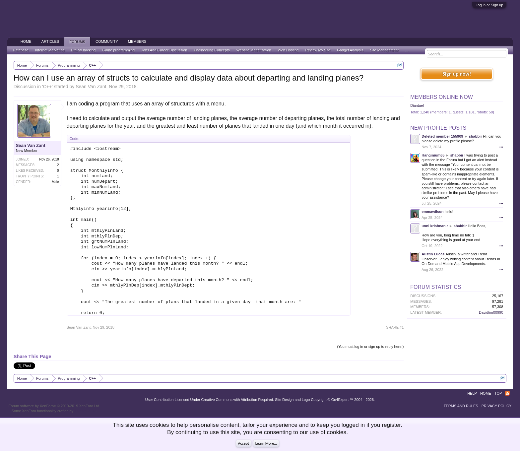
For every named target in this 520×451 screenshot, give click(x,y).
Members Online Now (441, 97)
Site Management (384, 50)
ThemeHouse (85, 411)
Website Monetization (253, 50)
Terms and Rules (461, 406)
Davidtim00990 (491, 312)
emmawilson (432, 212)
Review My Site (317, 50)
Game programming (118, 50)
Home (26, 41)
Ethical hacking (83, 50)
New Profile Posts (438, 128)
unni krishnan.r (435, 226)
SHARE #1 (395, 327)
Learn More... (266, 443)
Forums (77, 42)
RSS (507, 393)
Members (137, 41)
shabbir (475, 136)
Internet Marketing (50, 50)
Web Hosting (288, 50)
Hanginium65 (433, 155)
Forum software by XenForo (54, 406)
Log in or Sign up (489, 5)
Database (21, 50)
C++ (47, 86)
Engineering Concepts (211, 50)
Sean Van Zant (91, 86)
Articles (50, 41)
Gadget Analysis (350, 50)
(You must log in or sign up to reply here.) (370, 347)
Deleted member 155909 (442, 136)
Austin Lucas (433, 254)
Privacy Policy (497, 406)
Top (498, 393)
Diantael (416, 105)
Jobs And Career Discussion (164, 50)
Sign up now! (456, 74)
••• (501, 147)
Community (107, 41)
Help (472, 393)
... (406, 50)
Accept (243, 443)
